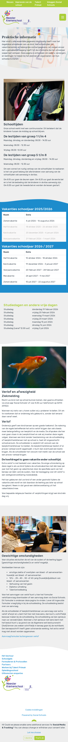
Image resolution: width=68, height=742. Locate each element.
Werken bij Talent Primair (14, 667)
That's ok (39, 738)
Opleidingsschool (10, 670)
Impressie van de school (23, 3)
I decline (28, 738)
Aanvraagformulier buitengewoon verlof (20, 636)
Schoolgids (7, 659)
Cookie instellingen (34, 710)
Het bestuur (8, 656)
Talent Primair (38, 3)
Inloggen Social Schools (54, 3)
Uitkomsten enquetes (12, 673)
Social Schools (39, 715)
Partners (6, 664)
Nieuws (10, 2)
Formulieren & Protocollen (14, 662)
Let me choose (34, 732)
